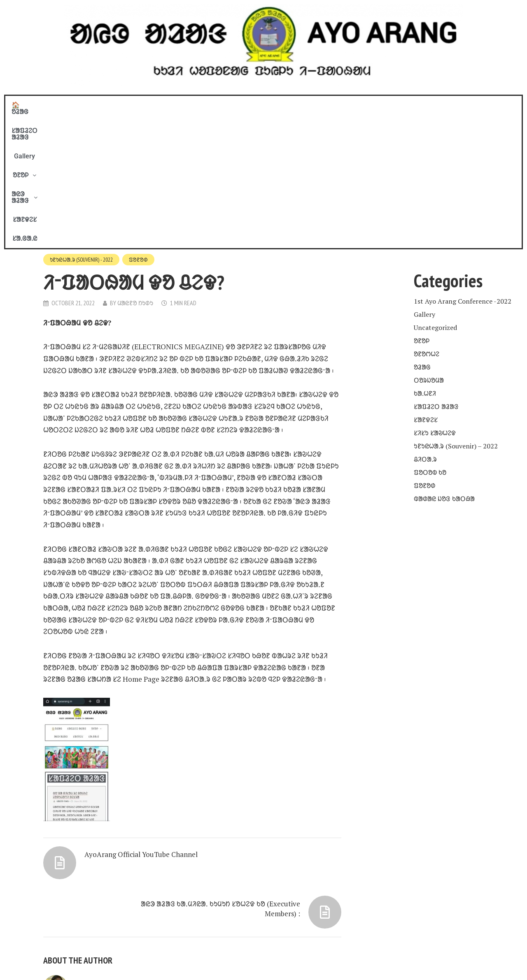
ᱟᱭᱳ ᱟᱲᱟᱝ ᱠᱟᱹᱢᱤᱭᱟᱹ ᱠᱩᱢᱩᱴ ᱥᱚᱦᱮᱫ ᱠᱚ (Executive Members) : (254, 750)
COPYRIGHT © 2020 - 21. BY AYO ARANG (134, 962)
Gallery (231, 105)
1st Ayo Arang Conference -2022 (462, 167)
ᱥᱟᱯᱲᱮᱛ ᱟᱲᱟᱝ (185, 105)
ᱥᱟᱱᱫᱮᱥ (354, 105)
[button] (266, 105)
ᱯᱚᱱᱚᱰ (141, 127)
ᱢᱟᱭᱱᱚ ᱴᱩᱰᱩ (136, 171)
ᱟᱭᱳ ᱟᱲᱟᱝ (310, 105)
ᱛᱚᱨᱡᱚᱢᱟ (429, 246)
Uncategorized (435, 194)
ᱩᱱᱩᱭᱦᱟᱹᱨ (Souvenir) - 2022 (83, 127)
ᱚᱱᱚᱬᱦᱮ (426, 220)
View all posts (75, 911)
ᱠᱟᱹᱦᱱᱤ (425, 260)
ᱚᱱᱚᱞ (265, 105)
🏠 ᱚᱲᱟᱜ (137, 105)
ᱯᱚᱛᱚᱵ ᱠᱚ (430, 339)
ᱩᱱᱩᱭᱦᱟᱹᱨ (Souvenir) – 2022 (456, 312)
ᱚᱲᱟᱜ (422, 233)
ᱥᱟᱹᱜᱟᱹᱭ (390, 105)
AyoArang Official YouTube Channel (129, 745)
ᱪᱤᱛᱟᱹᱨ (425, 325)
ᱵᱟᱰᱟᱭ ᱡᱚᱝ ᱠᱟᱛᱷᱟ (444, 365)
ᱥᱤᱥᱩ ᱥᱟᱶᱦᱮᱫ (435, 299)
